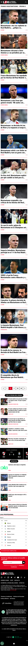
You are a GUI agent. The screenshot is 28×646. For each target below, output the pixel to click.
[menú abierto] (1, 2)
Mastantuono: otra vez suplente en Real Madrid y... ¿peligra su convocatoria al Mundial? (13, 27)
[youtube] (18, 577)
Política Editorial (5, 598)
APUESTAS (21, 583)
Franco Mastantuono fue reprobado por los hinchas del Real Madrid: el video (14, 76)
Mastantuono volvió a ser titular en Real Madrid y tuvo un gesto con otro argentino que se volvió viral (14, 151)
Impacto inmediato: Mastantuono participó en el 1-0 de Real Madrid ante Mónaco (13, 251)
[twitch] (21, 577)
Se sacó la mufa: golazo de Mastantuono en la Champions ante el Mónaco (14, 226)
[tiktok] (25, 577)
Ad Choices (12, 598)
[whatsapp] (2, 577)
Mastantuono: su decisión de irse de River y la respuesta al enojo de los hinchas (13, 126)
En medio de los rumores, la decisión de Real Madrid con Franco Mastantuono (14, 351)
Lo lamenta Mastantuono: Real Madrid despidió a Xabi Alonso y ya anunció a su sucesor (14, 326)
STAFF (11, 580)
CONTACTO (17, 580)
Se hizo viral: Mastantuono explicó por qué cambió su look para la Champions (13, 176)
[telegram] (15, 577)
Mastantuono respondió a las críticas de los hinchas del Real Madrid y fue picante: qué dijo (12, 201)
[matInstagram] (8, 577)
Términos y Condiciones (6, 596)
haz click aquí (13, 590)
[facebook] (5, 577)
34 (21, 388)
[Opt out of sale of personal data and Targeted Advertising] (2, 643)
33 (17, 388)
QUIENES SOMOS (5, 580)
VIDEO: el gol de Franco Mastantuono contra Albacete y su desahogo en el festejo (13, 276)
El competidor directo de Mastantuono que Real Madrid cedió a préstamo (12, 376)
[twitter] (11, 577)
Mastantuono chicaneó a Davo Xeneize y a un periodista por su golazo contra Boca (12, 51)
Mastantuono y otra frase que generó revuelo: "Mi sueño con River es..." (12, 101)
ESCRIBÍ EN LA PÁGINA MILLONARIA (9, 583)
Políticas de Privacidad (18, 596)
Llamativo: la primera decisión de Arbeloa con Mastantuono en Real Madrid (13, 301)
